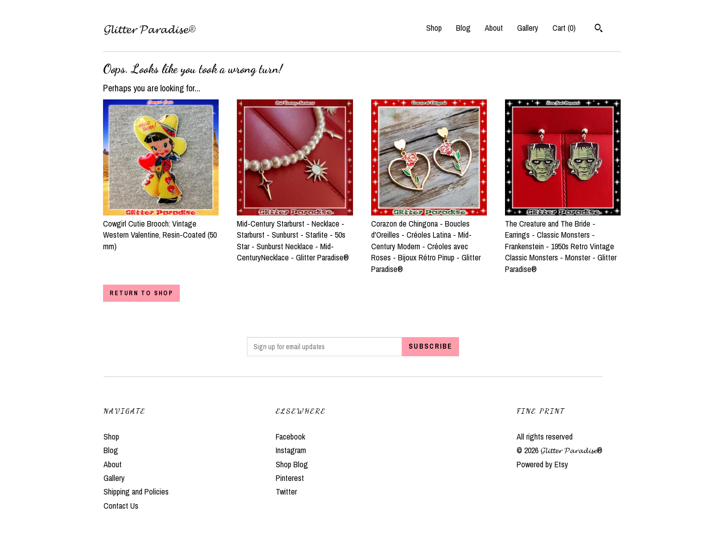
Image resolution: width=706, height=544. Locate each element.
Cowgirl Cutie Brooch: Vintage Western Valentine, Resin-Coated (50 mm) (161, 229)
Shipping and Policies (136, 491)
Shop (434, 27)
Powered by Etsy (542, 464)
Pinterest (290, 477)
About (494, 27)
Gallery (527, 27)
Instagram (291, 450)
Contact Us (121, 505)
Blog (463, 27)
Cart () (564, 27)
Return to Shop (141, 293)
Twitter (286, 491)
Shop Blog (292, 464)
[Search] (598, 29)
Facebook (290, 436)
